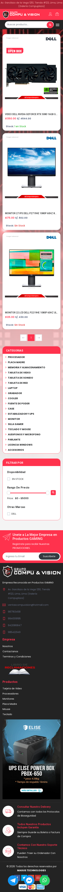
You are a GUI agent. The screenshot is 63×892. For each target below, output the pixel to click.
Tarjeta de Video (12, 688)
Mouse (6, 709)
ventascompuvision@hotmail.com (28, 605)
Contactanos (10, 651)
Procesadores (10, 693)
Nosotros (8, 646)
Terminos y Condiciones (17, 656)
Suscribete (49, 556)
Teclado (7, 714)
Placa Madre (10, 704)
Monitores (8, 698)
